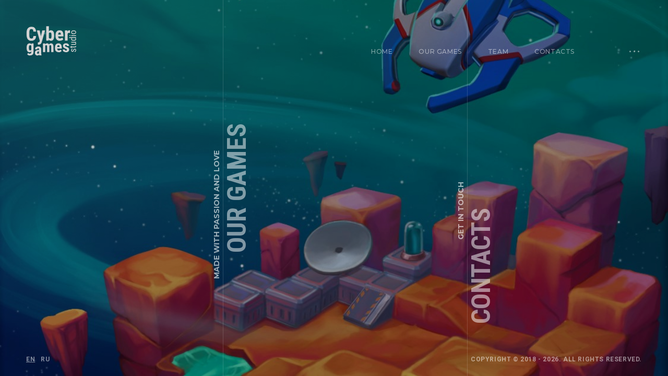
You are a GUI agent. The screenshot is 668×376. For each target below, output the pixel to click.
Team (498, 51)
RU (45, 359)
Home (381, 51)
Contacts (554, 51)
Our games (440, 51)
